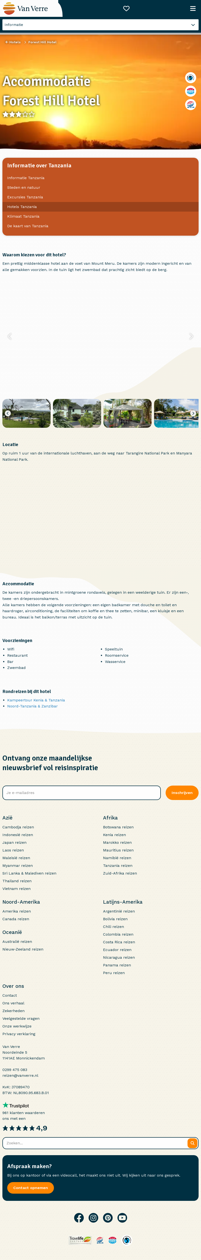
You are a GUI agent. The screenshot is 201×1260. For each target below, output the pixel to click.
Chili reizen (113, 926)
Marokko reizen (117, 842)
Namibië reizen (117, 858)
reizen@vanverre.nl (20, 1075)
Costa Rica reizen (119, 942)
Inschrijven (182, 792)
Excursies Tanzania (25, 197)
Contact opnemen (30, 1187)
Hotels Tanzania (22, 206)
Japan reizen (14, 842)
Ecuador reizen (117, 949)
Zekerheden (13, 1010)
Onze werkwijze (17, 1026)
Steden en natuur (23, 187)
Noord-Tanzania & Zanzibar (32, 706)
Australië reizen (17, 941)
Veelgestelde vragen (20, 1018)
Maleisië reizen (16, 858)
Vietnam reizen (16, 888)
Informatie (14, 25)
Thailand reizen (17, 881)
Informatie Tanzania (26, 178)
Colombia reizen (118, 934)
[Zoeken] (192, 1143)
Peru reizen (114, 972)
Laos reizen (13, 850)
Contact (9, 995)
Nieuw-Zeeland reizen (22, 949)
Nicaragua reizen (119, 957)
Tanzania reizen (117, 865)
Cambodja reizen (18, 827)
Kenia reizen (114, 834)
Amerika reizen (16, 911)
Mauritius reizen (118, 850)
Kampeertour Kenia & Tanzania (36, 700)
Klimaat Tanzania (23, 216)
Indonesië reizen (17, 834)
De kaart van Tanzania (27, 226)
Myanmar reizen (17, 865)
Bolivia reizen (115, 919)
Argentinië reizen (119, 911)
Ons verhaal (13, 1003)
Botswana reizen (118, 827)
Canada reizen (15, 919)
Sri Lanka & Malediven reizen (29, 873)
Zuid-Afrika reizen (120, 873)
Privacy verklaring (18, 1034)
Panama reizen (117, 965)
